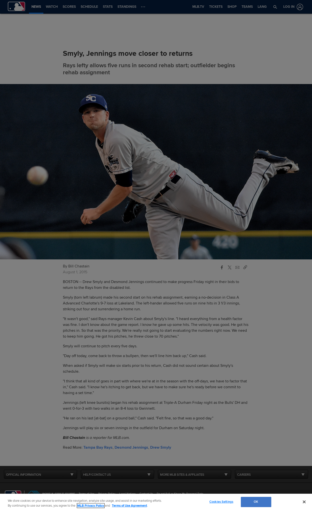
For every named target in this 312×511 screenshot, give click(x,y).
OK (256, 502)
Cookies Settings (221, 502)
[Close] (304, 501)
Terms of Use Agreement (129, 506)
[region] (156, 502)
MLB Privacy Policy (90, 506)
